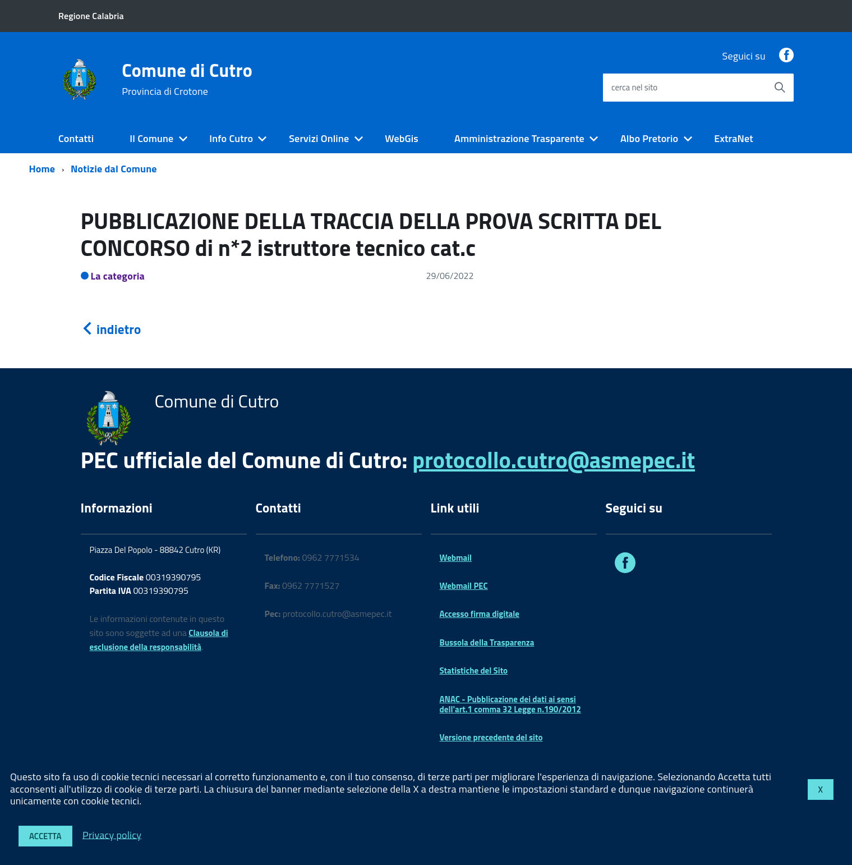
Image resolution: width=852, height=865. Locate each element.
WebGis (401, 138)
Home (42, 168)
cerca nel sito (634, 87)
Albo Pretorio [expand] (649, 138)
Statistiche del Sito (474, 670)
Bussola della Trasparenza (487, 642)
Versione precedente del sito (491, 737)
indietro (111, 329)
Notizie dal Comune (114, 168)
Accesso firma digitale (479, 613)
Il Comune (151, 138)
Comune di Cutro (187, 79)
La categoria (118, 275)
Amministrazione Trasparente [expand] (519, 138)
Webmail (456, 557)
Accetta (45, 836)
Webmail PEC (464, 585)
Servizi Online (319, 138)
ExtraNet (733, 138)
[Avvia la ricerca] (780, 88)
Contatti (76, 138)
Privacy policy (111, 834)
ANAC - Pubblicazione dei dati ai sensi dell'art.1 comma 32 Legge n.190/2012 (510, 704)
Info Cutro (231, 138)
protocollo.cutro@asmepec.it (553, 460)
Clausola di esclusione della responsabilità (159, 639)
